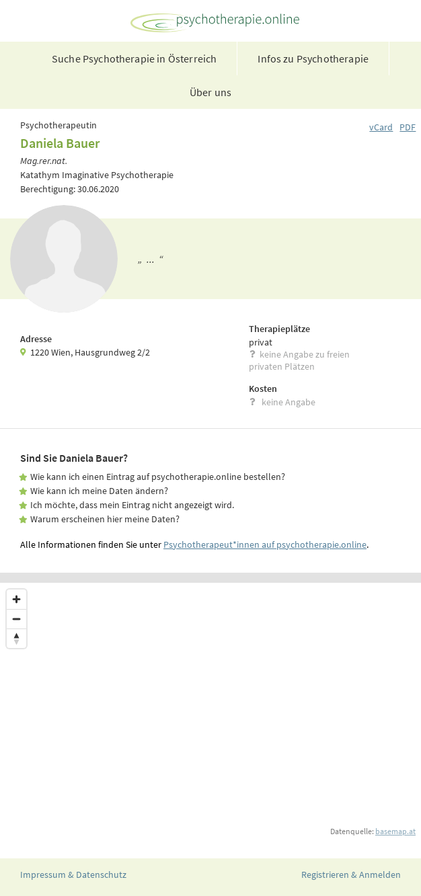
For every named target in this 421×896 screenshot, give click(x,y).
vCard (381, 127)
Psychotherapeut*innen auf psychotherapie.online (265, 544)
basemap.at (395, 831)
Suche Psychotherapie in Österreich (134, 58)
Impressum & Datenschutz (73, 874)
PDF (407, 127)
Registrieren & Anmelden (351, 874)
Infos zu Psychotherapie (313, 58)
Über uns (210, 92)
